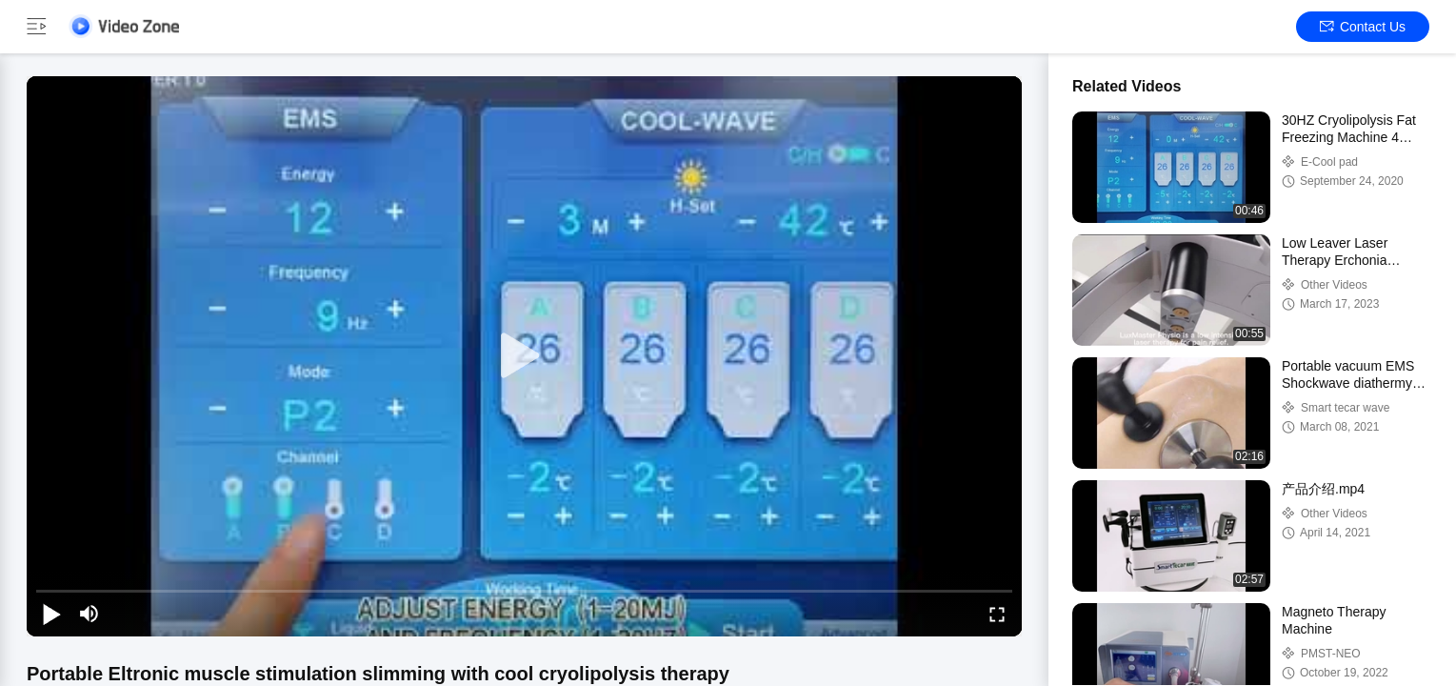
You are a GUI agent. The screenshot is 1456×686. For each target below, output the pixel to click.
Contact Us (1363, 26)
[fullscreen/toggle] (997, 613)
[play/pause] (51, 613)
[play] (524, 356)
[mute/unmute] (89, 613)
